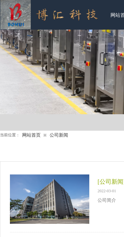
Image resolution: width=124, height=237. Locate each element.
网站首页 (31, 135)
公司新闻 (59, 135)
